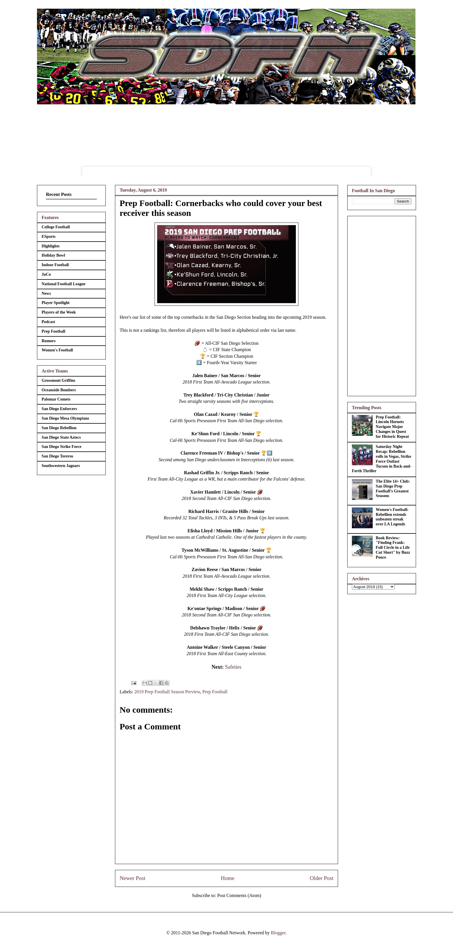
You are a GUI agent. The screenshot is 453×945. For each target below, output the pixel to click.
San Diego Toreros (57, 456)
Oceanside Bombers (59, 390)
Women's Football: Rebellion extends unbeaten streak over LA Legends (392, 516)
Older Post (321, 878)
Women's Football (57, 350)
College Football (56, 227)
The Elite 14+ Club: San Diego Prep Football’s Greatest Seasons (393, 488)
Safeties (233, 667)
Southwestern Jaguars (61, 466)
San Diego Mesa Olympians (65, 418)
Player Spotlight (56, 303)
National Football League (64, 284)
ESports (48, 236)
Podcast (48, 322)
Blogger (278, 932)
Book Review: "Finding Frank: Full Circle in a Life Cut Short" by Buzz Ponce (393, 547)
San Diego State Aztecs (61, 437)
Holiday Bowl (53, 255)
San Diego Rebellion (59, 428)
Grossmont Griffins (58, 380)
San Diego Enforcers (59, 409)
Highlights (51, 246)
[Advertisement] (381, 305)
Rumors (48, 341)
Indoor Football (55, 265)
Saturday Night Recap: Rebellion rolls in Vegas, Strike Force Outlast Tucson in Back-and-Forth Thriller (381, 458)
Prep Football (214, 691)
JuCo (46, 274)
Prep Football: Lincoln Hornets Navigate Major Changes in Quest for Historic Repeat (392, 427)
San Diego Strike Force (61, 446)
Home (227, 878)
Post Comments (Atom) (239, 895)
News (46, 293)
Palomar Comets (56, 399)
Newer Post (132, 878)
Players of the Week (59, 312)
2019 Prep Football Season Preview (167, 691)
